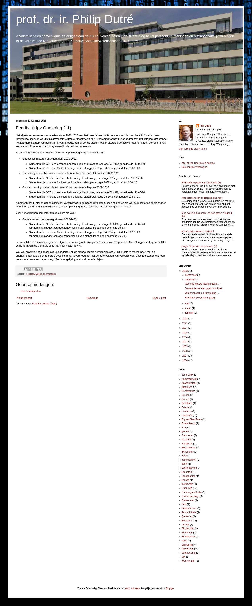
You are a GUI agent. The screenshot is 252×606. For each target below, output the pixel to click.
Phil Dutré (205, 125)
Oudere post (159, 298)
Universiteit (187, 548)
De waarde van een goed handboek (203, 288)
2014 (185, 337)
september (191, 275)
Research (187, 520)
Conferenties (188, 391)
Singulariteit (188, 528)
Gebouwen (187, 435)
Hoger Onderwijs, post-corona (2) (199, 246)
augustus (190, 279)
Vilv (183, 556)
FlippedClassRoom (192, 419)
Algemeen (187, 387)
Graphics (186, 439)
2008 (185, 351)
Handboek (187, 443)
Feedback (29, 274)
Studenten (187, 532)
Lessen (185, 480)
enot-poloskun (132, 588)
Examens (187, 411)
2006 (185, 360)
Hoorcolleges (189, 447)
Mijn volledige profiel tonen (193, 148)
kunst (184, 463)
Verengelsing (188, 552)
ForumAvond (188, 423)
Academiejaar (189, 383)
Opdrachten (188, 500)
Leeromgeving (189, 467)
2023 (185, 271)
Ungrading (51, 274)
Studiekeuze (188, 536)
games (185, 431)
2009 (185, 346)
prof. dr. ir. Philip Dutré (75, 19)
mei (187, 303)
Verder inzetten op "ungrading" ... (202, 293)
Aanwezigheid (189, 379)
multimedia (187, 484)
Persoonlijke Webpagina (194, 167)
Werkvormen (188, 560)
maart (188, 308)
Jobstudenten (189, 459)
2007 (185, 355)
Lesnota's (187, 472)
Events (185, 407)
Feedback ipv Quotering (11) (200, 297)
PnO (184, 504)
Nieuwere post (24, 298)
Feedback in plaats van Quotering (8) (201, 182)
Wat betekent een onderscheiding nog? (202, 198)
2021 (185, 323)
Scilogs (185, 524)
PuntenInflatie (189, 512)
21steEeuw (187, 374)
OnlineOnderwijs (190, 496)
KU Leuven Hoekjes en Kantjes (198, 163)
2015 (185, 332)
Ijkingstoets (188, 451)
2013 (185, 341)
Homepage (92, 298)
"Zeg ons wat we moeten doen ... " (203, 283)
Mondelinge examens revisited (198, 231)
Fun (184, 427)
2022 (185, 318)
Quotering (40, 274)
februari (189, 312)
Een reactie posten (31, 291)
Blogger (170, 588)
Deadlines (187, 403)
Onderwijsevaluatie (192, 492)
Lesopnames (188, 476)
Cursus (185, 399)
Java (184, 455)
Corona (185, 395)
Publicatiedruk (189, 508)
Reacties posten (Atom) (44, 303)
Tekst (184, 540)
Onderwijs (187, 488)
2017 (185, 327)
